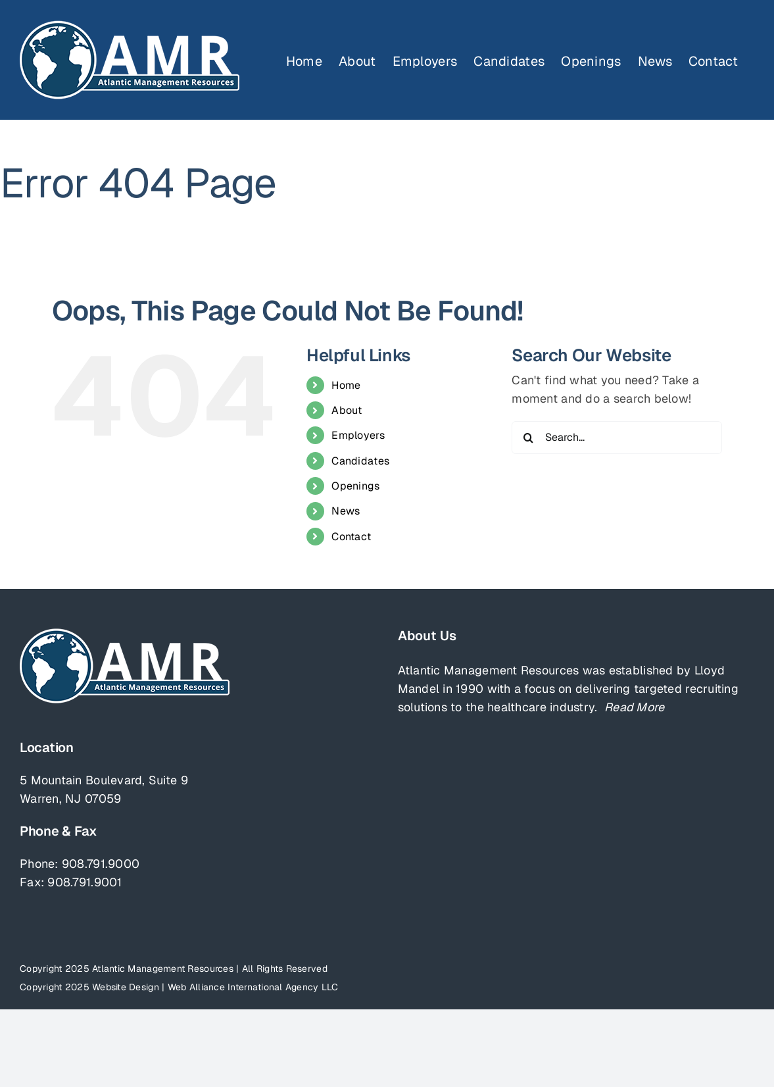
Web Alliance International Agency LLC (253, 987)
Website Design (125, 987)
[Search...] (617, 437)
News (345, 511)
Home (345, 385)
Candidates (360, 461)
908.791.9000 (100, 863)
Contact (351, 537)
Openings (355, 486)
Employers (357, 435)
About (346, 410)
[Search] (528, 437)
